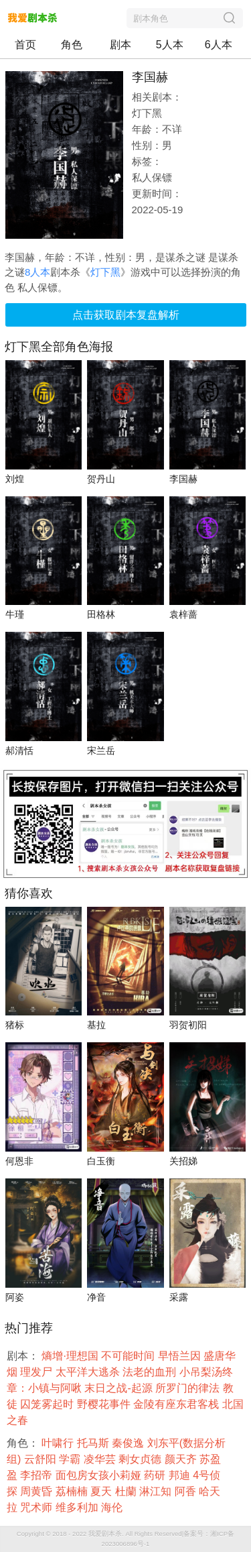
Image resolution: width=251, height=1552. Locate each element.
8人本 (37, 272)
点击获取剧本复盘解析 (125, 315)
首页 (25, 44)
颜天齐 (182, 1459)
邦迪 (181, 1475)
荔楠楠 (73, 1491)
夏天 (102, 1491)
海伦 (113, 1507)
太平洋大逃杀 (89, 1372)
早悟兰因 (180, 1356)
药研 (156, 1475)
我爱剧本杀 (105, 1533)
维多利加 (78, 1507)
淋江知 (156, 1491)
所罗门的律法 (188, 1388)
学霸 (71, 1459)
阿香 (187, 1491)
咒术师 (37, 1507)
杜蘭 (127, 1491)
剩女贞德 (141, 1459)
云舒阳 (41, 1459)
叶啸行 (58, 1443)
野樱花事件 (105, 1404)
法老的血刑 (150, 1372)
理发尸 (37, 1372)
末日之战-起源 (119, 1388)
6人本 (218, 44)
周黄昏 (37, 1491)
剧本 (120, 44)
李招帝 (37, 1475)
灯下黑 (105, 272)
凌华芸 (101, 1459)
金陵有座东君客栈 (177, 1404)
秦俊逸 (129, 1443)
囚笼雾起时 (48, 1404)
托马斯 (94, 1443)
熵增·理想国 (71, 1356)
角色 (71, 44)
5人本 (169, 44)
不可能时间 (129, 1356)
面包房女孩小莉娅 (100, 1475)
